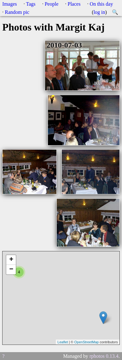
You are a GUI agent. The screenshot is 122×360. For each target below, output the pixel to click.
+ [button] (11, 260)
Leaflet (62, 342)
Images (9, 4)
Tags (31, 4)
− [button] (11, 269)
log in (99, 12)
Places (74, 4)
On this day (101, 4)
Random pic (17, 12)
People (52, 4)
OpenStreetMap (86, 342)
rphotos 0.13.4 (104, 356)
